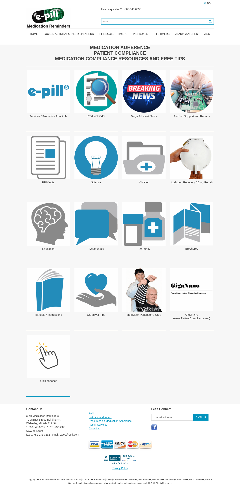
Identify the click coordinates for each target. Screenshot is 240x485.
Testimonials (96, 248)
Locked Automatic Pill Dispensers (69, 33)
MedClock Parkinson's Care (144, 314)
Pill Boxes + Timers (113, 33)
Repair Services (98, 424)
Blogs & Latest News (144, 116)
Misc (206, 33)
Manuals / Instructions (48, 314)
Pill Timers (162, 33)
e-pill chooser (48, 380)
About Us (94, 428)
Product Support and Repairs (192, 116)
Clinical (143, 182)
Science (96, 182)
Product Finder (96, 116)
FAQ (91, 413)
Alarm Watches (186, 33)
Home (34, 33)
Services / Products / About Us (48, 116)
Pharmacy (144, 248)
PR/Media (48, 182)
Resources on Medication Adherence (110, 420)
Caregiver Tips (96, 314)
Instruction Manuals (100, 417)
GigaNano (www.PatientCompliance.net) (191, 316)
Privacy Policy (120, 468)
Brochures (191, 248)
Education (48, 248)
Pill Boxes (140, 33)
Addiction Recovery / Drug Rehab (192, 182)
